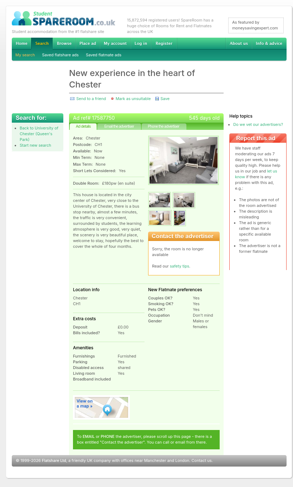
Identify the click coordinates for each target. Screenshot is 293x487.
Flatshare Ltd (54, 460)
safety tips (179, 266)
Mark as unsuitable (133, 98)
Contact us (201, 460)
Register (164, 43)
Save (164, 98)
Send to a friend (91, 98)
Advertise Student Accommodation (87, 43)
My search (25, 54)
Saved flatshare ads (60, 54)
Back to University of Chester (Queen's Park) (39, 134)
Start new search (35, 145)
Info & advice (269, 43)
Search (42, 43)
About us (238, 43)
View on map (101, 407)
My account (115, 43)
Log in (141, 43)
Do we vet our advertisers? (258, 124)
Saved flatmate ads (103, 54)
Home (21, 43)
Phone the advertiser (163, 126)
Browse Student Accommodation (64, 43)
